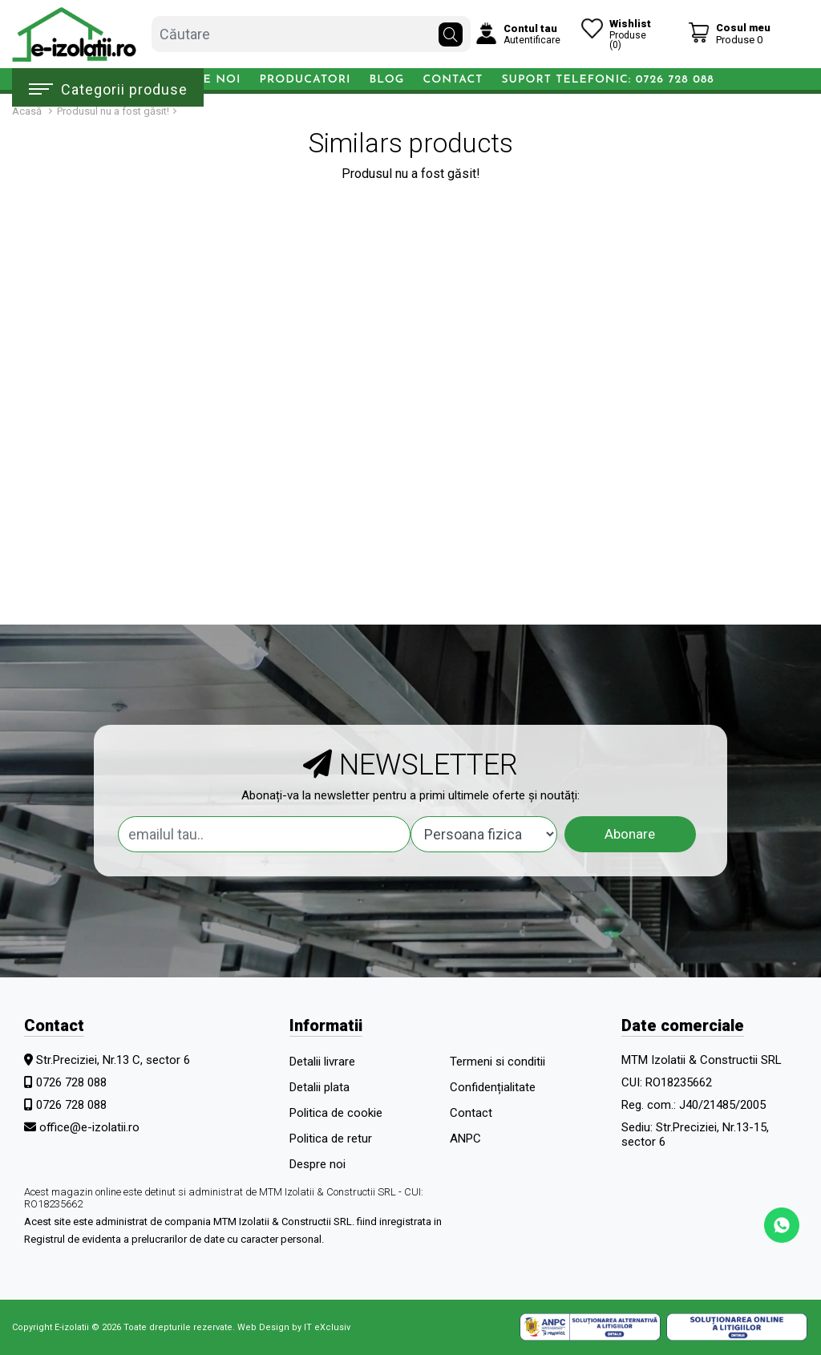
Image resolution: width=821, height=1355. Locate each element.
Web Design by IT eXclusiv (293, 1327)
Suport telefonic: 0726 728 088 (607, 80)
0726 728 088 (71, 1082)
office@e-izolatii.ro (89, 1127)
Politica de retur (330, 1138)
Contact (453, 80)
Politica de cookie (335, 1113)
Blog (386, 80)
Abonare (630, 834)
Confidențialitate (493, 1087)
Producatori (305, 80)
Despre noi (317, 1164)
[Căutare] (451, 30)
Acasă (27, 111)
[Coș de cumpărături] (729, 33)
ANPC (465, 1138)
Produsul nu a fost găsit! (113, 111)
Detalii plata (319, 1087)
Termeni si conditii (497, 1061)
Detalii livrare (322, 1061)
